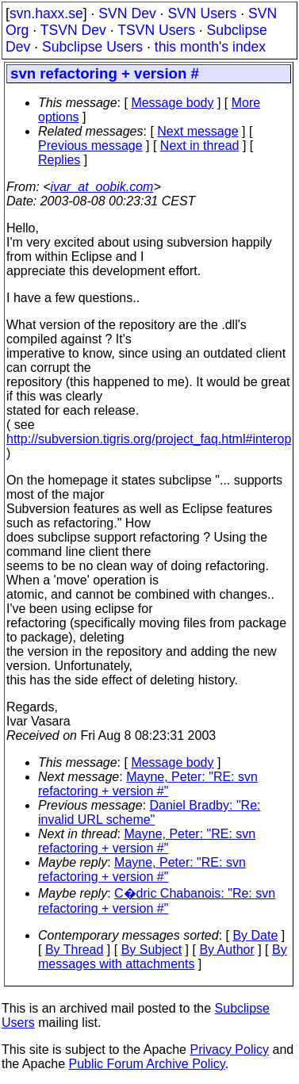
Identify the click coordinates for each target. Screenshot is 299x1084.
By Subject (151, 949)
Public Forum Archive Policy (147, 1064)
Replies (59, 160)
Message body (172, 102)
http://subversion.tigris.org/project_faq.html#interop (148, 439)
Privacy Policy (229, 1049)
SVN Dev (126, 13)
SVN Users (201, 13)
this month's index (210, 47)
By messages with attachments (162, 957)
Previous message (90, 145)
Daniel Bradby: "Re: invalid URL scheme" (149, 812)
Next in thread (200, 145)
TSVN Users (156, 30)
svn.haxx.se (46, 13)
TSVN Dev (73, 30)
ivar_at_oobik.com (102, 186)
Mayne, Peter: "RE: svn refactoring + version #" (148, 784)
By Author (226, 949)
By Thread (74, 949)
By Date (255, 935)
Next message (197, 131)
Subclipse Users (92, 47)
